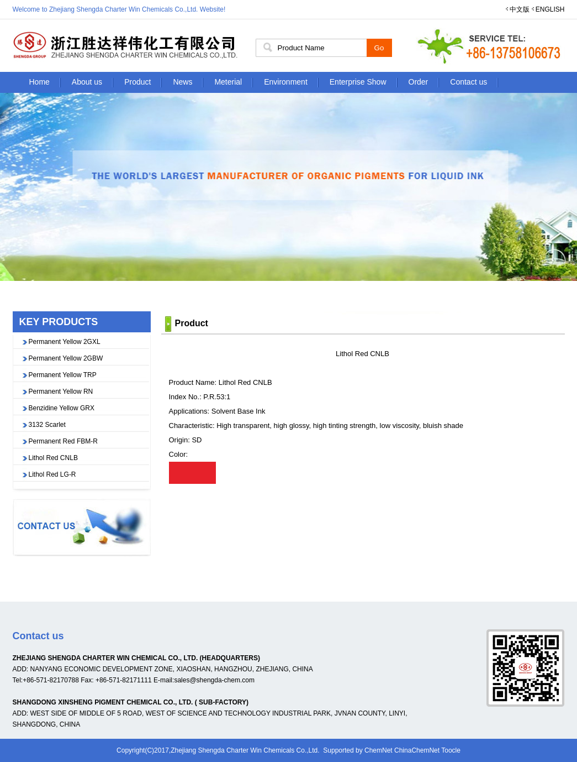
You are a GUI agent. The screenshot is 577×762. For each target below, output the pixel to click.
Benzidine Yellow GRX (61, 408)
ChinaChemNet (417, 750)
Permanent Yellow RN (61, 391)
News (182, 81)
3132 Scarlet (47, 425)
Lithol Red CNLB (53, 458)
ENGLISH (550, 9)
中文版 (520, 9)
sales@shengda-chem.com (214, 680)
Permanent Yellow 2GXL (64, 342)
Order (418, 81)
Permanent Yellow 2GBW (66, 358)
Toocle (450, 750)
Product (137, 81)
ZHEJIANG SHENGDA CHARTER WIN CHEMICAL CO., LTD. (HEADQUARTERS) (136, 658)
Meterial (228, 81)
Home (39, 81)
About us (87, 81)
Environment (286, 81)
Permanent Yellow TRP (63, 375)
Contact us (468, 81)
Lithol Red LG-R (52, 474)
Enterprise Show (358, 81)
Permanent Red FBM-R (63, 441)
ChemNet (378, 750)
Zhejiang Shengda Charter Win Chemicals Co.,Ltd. (245, 750)
